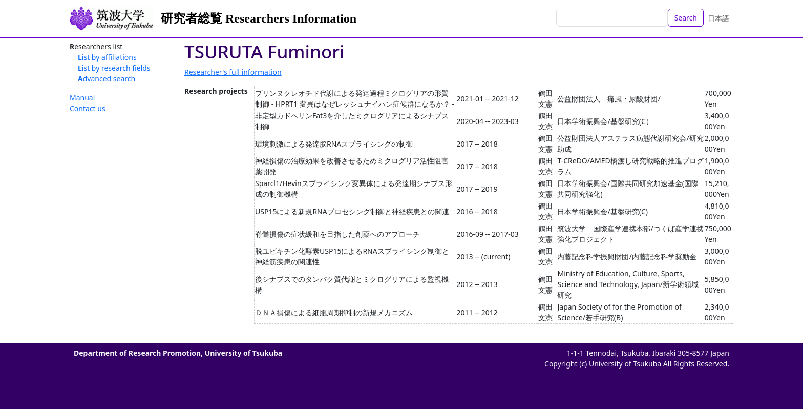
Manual (82, 98)
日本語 (718, 18)
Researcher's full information (233, 72)
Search (685, 18)
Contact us (87, 108)
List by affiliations (107, 57)
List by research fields (114, 68)
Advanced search (106, 79)
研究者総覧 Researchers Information (258, 18)
